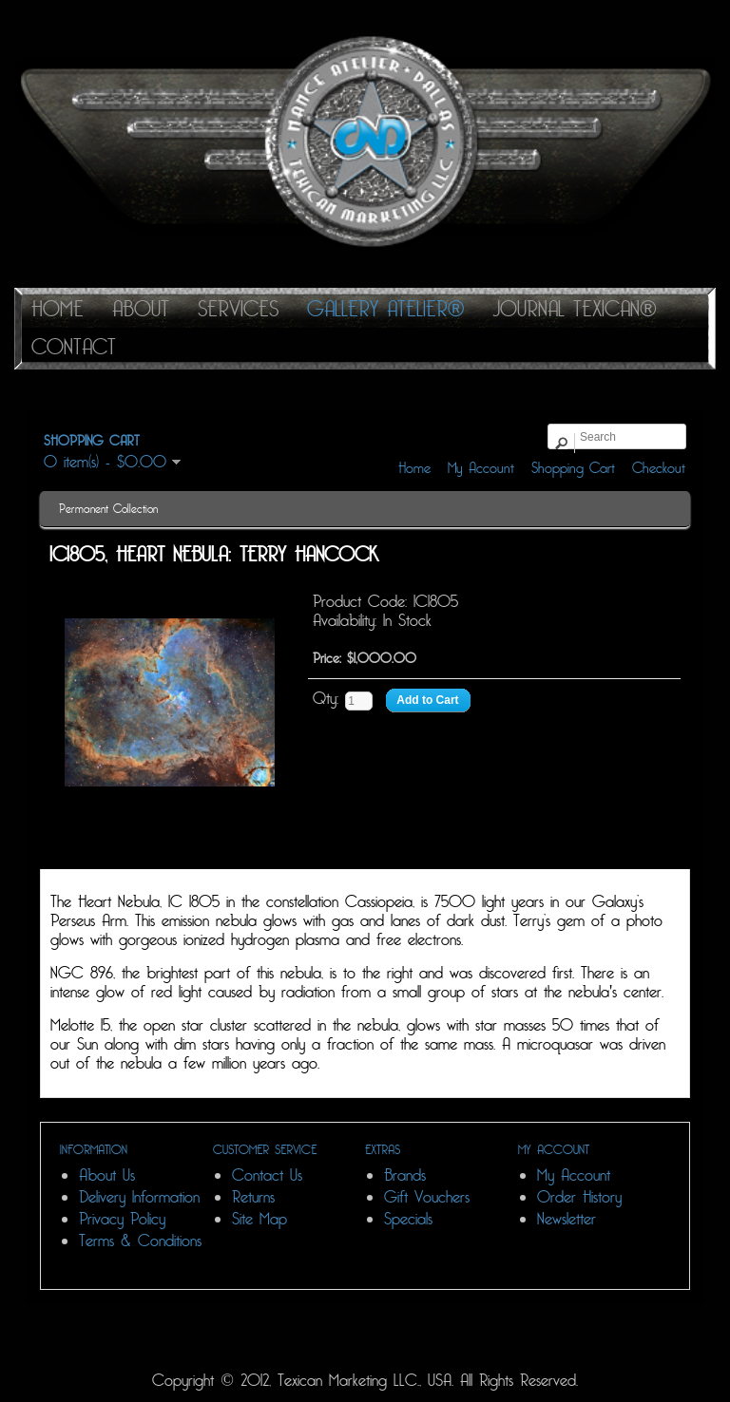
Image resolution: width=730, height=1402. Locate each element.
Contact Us (267, 1175)
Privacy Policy (122, 1219)
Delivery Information (139, 1197)
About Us (107, 1175)
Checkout (658, 468)
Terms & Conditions (140, 1241)
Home (414, 468)
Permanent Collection (108, 509)
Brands (405, 1175)
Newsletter (566, 1219)
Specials (408, 1219)
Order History (579, 1197)
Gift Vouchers (427, 1197)
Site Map (259, 1219)
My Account (481, 468)
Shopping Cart (573, 468)
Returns (253, 1197)
